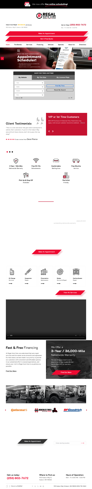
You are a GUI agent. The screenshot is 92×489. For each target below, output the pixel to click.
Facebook (32, 486)
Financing (40, 44)
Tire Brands (18, 44)
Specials (61, 44)
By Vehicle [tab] (23, 77)
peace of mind (81, 221)
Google (35, 486)
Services (29, 44)
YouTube (40, 486)
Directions (82, 44)
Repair (30, 279)
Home (8, 44)
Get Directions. (70, 436)
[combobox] (16, 83)
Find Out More (11, 371)
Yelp (38, 486)
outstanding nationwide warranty (65, 223)
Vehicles (51, 44)
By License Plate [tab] (63, 77)
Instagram (43, 486)
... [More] (82, 123)
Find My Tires (60, 86)
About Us (71, 44)
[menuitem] (8, 45)
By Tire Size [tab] (41, 77)
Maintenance (46, 279)
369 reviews (28, 24)
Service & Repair (62, 279)
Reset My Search (60, 90)
